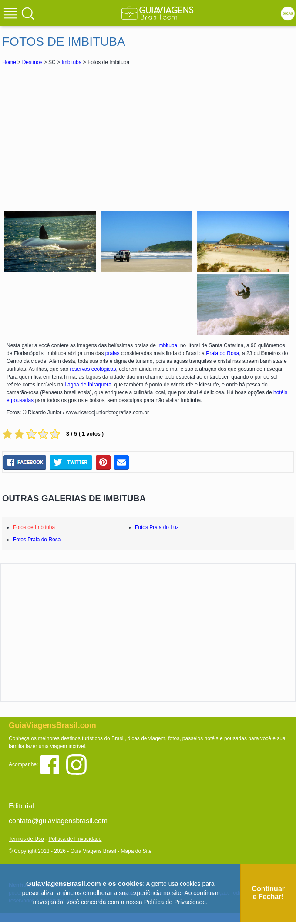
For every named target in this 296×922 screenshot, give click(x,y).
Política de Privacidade (74, 839)
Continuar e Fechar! (268, 892)
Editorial (21, 806)
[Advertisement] (148, 137)
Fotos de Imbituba (34, 527)
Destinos (32, 62)
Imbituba (71, 62)
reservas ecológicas (93, 369)
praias (112, 353)
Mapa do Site (136, 851)
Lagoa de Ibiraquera (87, 385)
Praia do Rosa (222, 353)
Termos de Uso (26, 839)
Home (9, 62)
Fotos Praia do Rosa (37, 539)
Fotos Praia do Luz (157, 527)
